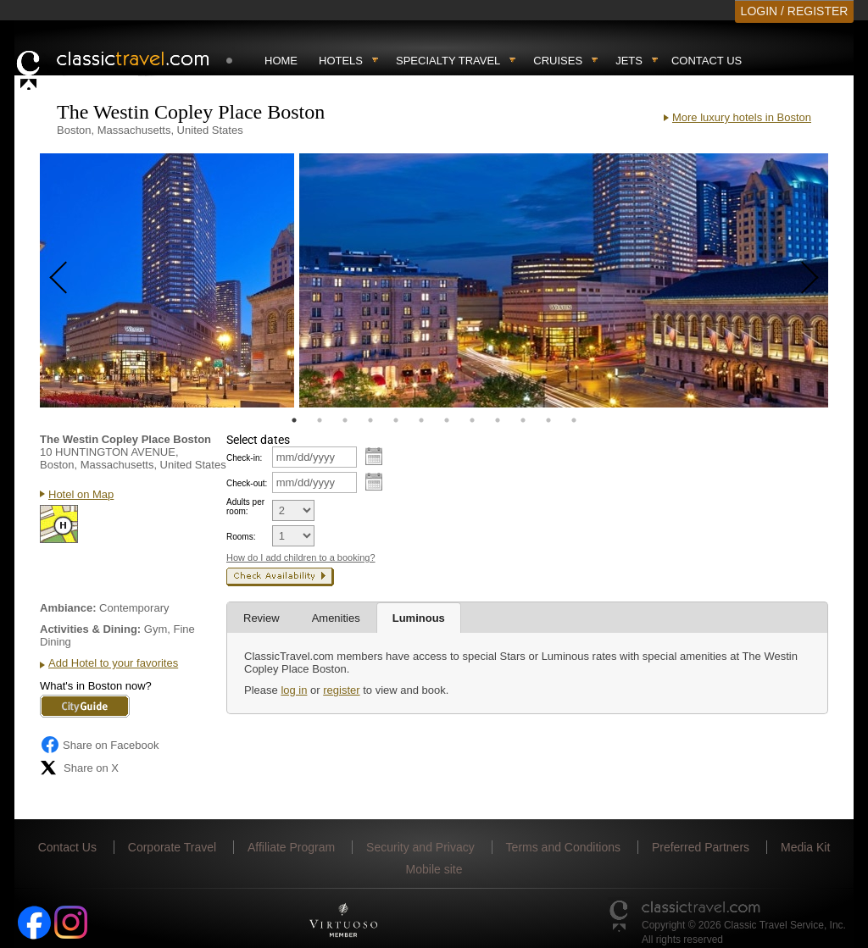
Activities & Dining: (90, 629)
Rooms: (240, 536)
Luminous (418, 618)
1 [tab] (294, 420)
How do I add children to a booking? (301, 557)
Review (261, 618)
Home (281, 60)
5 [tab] (395, 420)
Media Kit (805, 847)
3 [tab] (345, 420)
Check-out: (246, 483)
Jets (629, 60)
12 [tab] (573, 420)
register (341, 690)
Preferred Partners (700, 847)
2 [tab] (319, 420)
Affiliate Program (291, 847)
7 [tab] (446, 420)
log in (294, 690)
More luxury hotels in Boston (741, 117)
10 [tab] (523, 420)
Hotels (341, 60)
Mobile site (434, 869)
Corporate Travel (172, 847)
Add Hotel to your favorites (113, 663)
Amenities (336, 618)
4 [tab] (370, 420)
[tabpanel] (167, 280)
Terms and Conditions (563, 847)
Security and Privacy (420, 847)
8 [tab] (472, 420)
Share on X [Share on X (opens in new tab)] (79, 767)
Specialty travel (448, 60)
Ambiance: (68, 608)
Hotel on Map (81, 494)
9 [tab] (497, 420)
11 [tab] (548, 420)
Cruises (557, 60)
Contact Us (706, 60)
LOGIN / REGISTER (795, 11)
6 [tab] (421, 420)
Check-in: (244, 458)
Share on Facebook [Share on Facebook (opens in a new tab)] (99, 745)
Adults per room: (245, 506)
